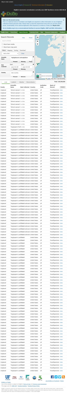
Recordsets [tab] (31, 82)
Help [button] (23, 37)
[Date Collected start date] (15, 67)
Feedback (62, 32)
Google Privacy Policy (34, 386)
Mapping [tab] (9, 50)
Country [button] (32, 87)
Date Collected (3, 65)
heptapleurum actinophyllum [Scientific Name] (21, 58)
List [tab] (6, 82)
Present (14, 61)
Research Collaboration (51, 32)
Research (27, 5)
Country (3, 72)
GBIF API (14, 386)
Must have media (8, 44)
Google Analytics (22, 386)
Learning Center (34, 32)
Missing (22, 61)
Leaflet (48, 78)
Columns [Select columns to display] (63, 87)
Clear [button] (22, 53)
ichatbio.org (10, 28)
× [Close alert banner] (63, 20)
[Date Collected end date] (27, 67)
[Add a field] (10, 53)
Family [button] (3, 87)
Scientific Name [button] (13, 86)
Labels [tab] (13, 82)
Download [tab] (22, 50)
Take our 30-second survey (11, 20)
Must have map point (9, 47)
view (61, 90)
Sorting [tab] (16, 50)
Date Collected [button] (24, 87)
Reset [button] (30, 37)
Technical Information (38, 5)
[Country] (21, 73)
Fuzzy (29, 61)
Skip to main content (7, 2)
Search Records (23, 32)
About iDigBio (18, 5)
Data (42, 32)
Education (49, 5)
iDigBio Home (4, 32)
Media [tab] (21, 82)
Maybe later (56, 25)
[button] (33, 57)
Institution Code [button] (43, 86)
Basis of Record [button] (52, 86)
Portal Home (14, 32)
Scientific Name (3, 58)
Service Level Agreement (39, 384)
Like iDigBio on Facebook (52, 381)
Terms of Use (27, 384)
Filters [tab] (4, 50)
